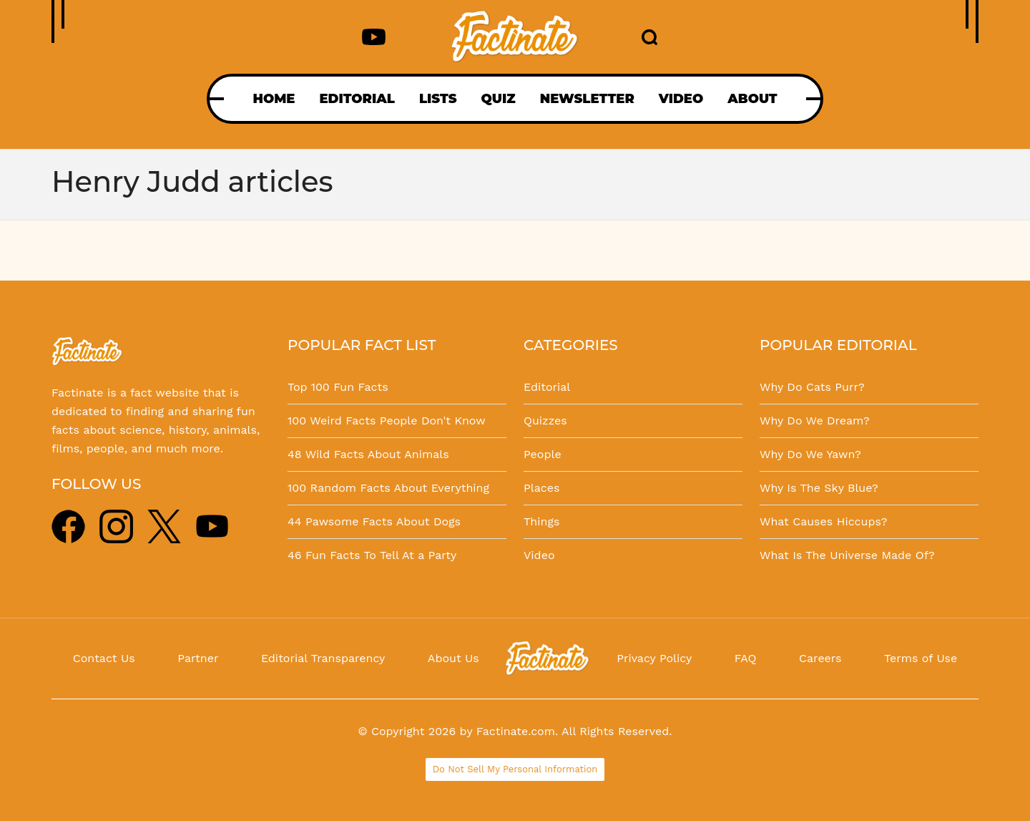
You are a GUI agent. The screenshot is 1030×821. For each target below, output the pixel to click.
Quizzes (545, 420)
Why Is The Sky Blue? (819, 488)
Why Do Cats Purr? (812, 387)
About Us (453, 658)
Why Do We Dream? (815, 420)
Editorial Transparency (323, 658)
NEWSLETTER (587, 99)
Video (539, 555)
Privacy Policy (654, 658)
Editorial (547, 387)
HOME (273, 99)
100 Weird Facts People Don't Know (387, 420)
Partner (197, 658)
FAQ (746, 658)
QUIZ (498, 99)
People (542, 454)
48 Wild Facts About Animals (368, 454)
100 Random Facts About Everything (388, 488)
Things (541, 521)
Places (541, 488)
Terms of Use (920, 658)
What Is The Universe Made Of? (847, 555)
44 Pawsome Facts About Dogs (374, 521)
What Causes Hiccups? (823, 521)
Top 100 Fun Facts (338, 387)
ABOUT (752, 99)
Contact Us (104, 658)
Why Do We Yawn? (810, 454)
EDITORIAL (356, 99)
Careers (820, 658)
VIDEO (681, 99)
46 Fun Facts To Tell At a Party (372, 555)
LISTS (438, 99)
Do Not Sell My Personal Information (515, 769)
